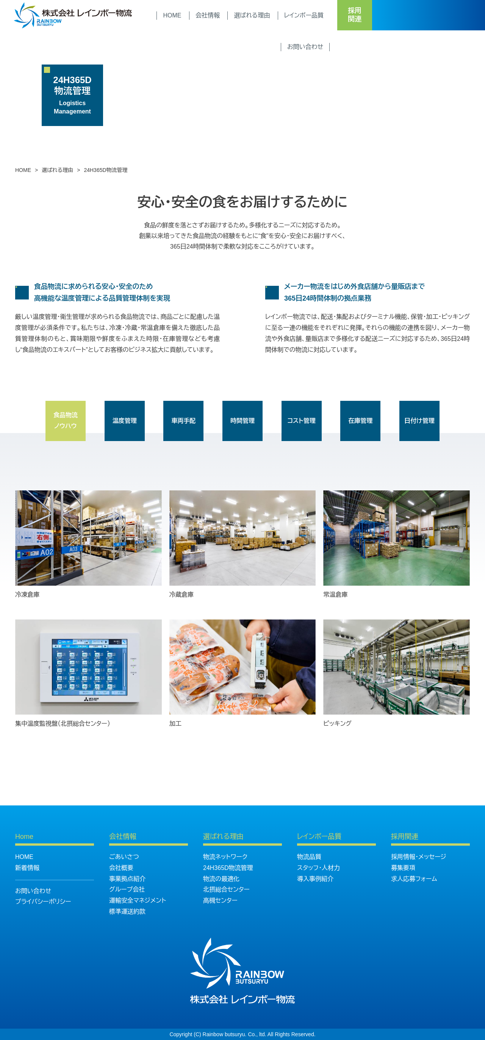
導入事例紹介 (315, 879)
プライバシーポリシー (43, 901)
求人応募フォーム (414, 879)
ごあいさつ (124, 857)
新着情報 (27, 868)
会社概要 (121, 868)
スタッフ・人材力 (318, 868)
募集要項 (403, 868)
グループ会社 (127, 889)
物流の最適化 (221, 879)
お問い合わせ (33, 891)
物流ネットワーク (225, 857)
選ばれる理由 (57, 170)
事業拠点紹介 (127, 879)
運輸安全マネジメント (137, 900)
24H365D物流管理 (228, 868)
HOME (23, 170)
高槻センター (220, 900)
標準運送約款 (127, 911)
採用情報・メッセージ (418, 857)
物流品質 (309, 857)
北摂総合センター (226, 889)
